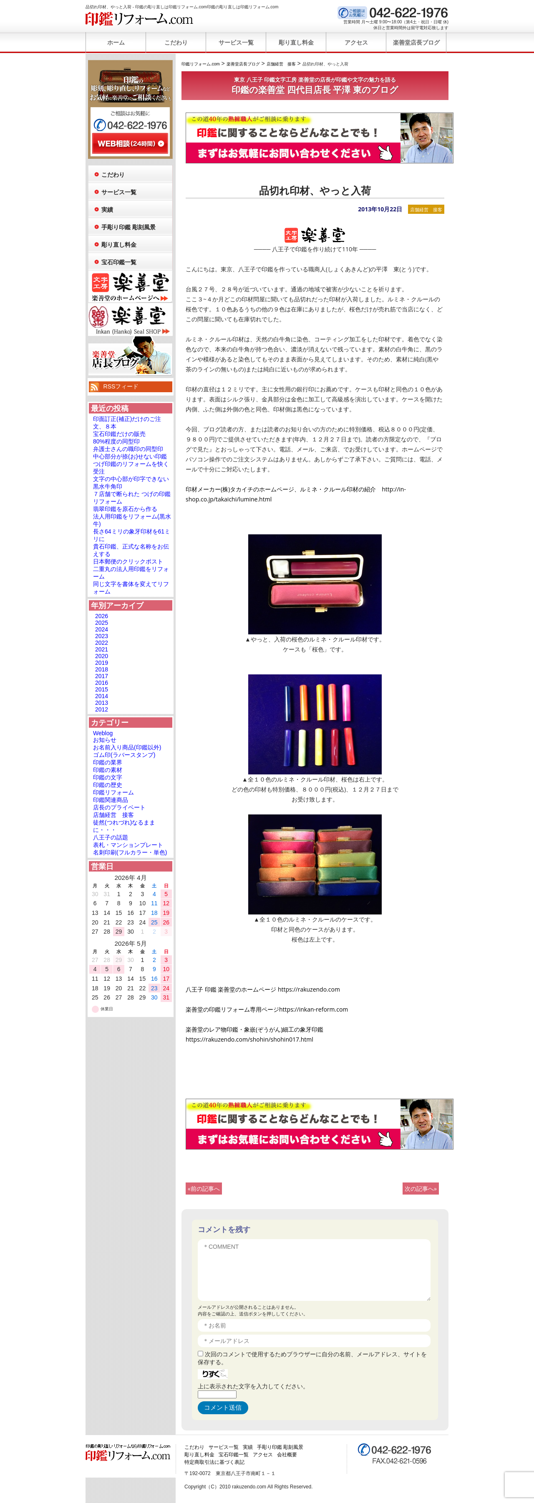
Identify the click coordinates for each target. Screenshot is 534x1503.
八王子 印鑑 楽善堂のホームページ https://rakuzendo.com (263, 989)
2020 (101, 656)
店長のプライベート (119, 807)
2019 (101, 662)
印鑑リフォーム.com (140, 19)
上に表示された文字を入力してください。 (253, 1386)
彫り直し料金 (296, 42)
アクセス (356, 42)
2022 (101, 642)
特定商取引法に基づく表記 (214, 1462)
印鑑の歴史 (107, 785)
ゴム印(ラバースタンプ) (124, 755)
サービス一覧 (236, 42)
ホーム (116, 42)
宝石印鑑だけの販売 (119, 434)
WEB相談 (130, 143)
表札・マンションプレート (128, 845)
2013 (101, 702)
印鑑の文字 (107, 777)
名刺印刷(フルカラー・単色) (130, 852)
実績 (107, 209)
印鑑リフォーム (113, 792)
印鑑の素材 (107, 770)
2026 (101, 616)
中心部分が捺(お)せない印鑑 (130, 456)
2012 (101, 709)
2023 (101, 636)
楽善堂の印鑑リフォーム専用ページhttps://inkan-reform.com (267, 1009)
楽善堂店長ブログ (416, 42)
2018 (101, 669)
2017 (101, 676)
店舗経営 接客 (426, 209)
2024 (101, 629)
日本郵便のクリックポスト (128, 561)
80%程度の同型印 (116, 441)
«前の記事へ (204, 1188)
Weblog (103, 733)
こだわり (176, 42)
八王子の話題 (110, 837)
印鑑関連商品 (110, 800)
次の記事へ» (421, 1188)
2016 (101, 682)
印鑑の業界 (107, 762)
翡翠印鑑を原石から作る (125, 509)
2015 (101, 689)
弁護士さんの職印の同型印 (128, 449)
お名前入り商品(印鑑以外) (127, 747)
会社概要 (287, 1455)
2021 (101, 649)
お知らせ (104, 739)
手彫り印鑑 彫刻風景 (128, 227)
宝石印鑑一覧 (118, 262)
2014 (101, 696)
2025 (101, 622)
